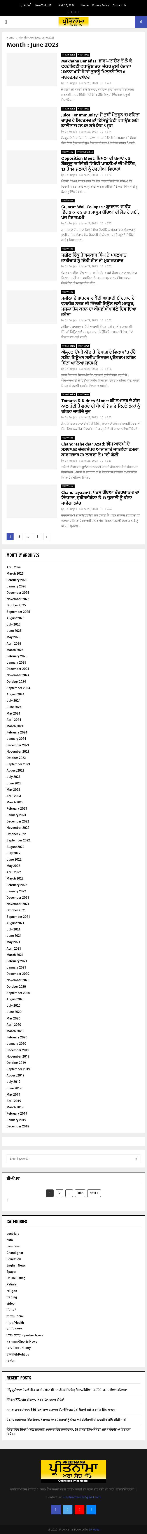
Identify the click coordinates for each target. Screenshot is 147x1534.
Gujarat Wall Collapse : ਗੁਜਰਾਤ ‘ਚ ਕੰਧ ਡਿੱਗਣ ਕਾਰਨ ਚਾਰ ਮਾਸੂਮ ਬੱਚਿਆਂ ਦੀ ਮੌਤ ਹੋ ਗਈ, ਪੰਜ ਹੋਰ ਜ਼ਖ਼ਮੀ (100, 212)
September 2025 (18, 612)
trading (12, 1297)
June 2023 (14, 783)
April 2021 (14, 948)
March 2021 (15, 955)
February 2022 (17, 885)
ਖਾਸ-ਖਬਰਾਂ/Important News (25, 1335)
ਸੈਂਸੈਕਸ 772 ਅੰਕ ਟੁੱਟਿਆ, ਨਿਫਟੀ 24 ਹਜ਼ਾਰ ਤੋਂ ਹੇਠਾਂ (35, 1399)
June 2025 (14, 630)
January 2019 (16, 1120)
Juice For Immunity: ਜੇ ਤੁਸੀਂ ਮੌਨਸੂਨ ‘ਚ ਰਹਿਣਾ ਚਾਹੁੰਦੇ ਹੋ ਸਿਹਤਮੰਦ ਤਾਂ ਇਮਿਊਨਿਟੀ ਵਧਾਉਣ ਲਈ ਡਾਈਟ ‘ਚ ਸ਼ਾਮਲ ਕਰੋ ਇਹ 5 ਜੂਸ (100, 120)
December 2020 (18, 974)
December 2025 (18, 592)
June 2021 (14, 935)
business (13, 1246)
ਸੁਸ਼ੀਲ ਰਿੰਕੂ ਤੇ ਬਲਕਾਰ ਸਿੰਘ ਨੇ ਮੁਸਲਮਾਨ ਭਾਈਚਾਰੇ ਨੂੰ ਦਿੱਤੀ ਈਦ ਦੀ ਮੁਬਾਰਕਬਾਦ (93, 258)
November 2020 (18, 980)
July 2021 (13, 929)
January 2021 (16, 967)
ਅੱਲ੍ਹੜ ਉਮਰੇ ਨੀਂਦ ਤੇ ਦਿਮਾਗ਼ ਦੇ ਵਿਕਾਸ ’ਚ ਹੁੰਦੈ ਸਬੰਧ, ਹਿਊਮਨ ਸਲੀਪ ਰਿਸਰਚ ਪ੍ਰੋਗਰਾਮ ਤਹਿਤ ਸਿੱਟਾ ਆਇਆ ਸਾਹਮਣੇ (98, 358)
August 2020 (15, 999)
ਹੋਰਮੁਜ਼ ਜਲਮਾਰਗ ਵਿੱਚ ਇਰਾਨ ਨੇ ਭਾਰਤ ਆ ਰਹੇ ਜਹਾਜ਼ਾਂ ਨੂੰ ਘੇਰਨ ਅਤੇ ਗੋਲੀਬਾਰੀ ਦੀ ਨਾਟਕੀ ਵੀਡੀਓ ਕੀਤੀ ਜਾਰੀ (66, 1419)
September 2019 (18, 1069)
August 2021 (15, 923)
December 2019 (18, 1050)
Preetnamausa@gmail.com (82, 1497)
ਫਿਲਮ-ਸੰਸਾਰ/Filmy (19, 1348)
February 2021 (17, 961)
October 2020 (16, 986)
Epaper (12, 1271)
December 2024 (18, 669)
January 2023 (16, 815)
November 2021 (18, 904)
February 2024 (17, 732)
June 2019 (14, 1088)
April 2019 (14, 1101)
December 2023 (18, 745)
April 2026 (14, 567)
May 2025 (13, 637)
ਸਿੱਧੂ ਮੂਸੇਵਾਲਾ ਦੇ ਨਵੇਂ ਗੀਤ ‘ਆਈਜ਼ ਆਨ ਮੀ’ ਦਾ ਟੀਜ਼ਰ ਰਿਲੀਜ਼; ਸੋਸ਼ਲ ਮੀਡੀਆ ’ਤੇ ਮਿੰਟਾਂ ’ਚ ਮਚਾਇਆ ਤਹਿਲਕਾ (67, 1390)
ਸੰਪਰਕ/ (11, 1310)
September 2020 (18, 993)
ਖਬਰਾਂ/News (83, 55)
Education (14, 1259)
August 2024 (15, 694)
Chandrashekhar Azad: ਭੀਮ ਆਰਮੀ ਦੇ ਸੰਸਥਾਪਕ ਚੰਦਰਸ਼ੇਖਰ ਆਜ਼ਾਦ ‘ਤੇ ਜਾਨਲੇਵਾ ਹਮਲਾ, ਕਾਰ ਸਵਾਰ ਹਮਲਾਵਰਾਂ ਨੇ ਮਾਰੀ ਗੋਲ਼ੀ (100, 450)
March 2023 (15, 802)
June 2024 (14, 707)
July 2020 (13, 1005)
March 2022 (15, 878)
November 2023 (18, 751)
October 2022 (16, 834)
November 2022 (18, 827)
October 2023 (16, 758)
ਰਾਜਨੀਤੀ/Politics (85, 152)
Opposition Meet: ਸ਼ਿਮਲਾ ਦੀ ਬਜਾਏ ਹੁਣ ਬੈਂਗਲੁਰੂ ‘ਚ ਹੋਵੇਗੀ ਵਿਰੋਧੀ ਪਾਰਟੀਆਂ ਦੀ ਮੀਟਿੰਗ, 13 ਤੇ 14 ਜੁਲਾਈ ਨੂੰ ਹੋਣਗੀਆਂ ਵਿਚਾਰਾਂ (98, 164)
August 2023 (15, 770)
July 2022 (13, 853)
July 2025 (13, 624)
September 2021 (18, 916)
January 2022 (16, 891)
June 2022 (14, 859)
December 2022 (18, 821)
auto (10, 1240)
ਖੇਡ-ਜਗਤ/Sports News (22, 1341)
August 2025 (15, 618)
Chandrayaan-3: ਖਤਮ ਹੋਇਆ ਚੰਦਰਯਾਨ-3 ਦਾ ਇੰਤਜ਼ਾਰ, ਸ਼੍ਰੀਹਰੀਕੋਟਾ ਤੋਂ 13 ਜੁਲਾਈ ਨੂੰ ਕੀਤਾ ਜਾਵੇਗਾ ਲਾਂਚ (100, 498)
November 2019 (18, 1056)
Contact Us (119, 5)
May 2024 (13, 713)
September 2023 (18, 764)
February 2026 (17, 580)
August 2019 (15, 1075)
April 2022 (14, 872)
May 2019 (13, 1094)
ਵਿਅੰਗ (10, 1360)
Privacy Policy (100, 5)
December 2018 (18, 1126)
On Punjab (71, 83)
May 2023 (13, 789)
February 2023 (17, 808)
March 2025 (15, 650)
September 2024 (18, 688)
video (11, 1303)
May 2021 (13, 942)
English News (16, 1265)
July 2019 (13, 1081)
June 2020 (14, 1012)
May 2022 (13, 866)
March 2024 (15, 726)
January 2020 (16, 1043)
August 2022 (15, 847)
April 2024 (14, 720)
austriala (13, 1233)
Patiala (11, 1284)
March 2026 (15, 573)
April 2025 (14, 643)
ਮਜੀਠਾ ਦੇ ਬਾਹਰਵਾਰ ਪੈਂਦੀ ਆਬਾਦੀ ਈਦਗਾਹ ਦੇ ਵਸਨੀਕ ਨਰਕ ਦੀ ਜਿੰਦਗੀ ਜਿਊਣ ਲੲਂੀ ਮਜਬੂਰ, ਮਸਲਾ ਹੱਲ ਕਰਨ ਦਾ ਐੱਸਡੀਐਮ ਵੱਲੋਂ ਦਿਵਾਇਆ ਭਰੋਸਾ (98, 306)
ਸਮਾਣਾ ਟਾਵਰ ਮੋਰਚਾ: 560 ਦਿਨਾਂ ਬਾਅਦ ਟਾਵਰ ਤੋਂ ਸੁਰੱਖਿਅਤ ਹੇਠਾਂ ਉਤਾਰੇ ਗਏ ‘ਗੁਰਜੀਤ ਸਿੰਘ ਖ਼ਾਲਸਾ (61, 1409)
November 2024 (18, 675)
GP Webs (94, 1529)
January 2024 (16, 738)
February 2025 (17, 656)
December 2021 (18, 897)
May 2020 (13, 1018)
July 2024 (13, 700)
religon (12, 1291)
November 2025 (18, 599)
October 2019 (16, 1063)
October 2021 (16, 910)
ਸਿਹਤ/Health (68, 55)
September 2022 (18, 840)
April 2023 (14, 796)
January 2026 (16, 586)
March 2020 (15, 1031)
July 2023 (13, 777)
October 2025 (16, 605)
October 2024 (16, 681)
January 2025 (16, 662)
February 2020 (17, 1037)
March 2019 (15, 1107)
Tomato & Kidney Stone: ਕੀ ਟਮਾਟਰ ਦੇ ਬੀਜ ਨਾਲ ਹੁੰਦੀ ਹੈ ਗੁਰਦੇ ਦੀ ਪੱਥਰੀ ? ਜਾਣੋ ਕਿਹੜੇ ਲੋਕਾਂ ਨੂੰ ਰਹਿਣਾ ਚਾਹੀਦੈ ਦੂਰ (100, 406)
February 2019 (17, 1113)
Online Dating (16, 1278)
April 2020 (14, 1024)
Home (85, 5)
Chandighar (15, 1253)
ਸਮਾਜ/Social (15, 1316)
